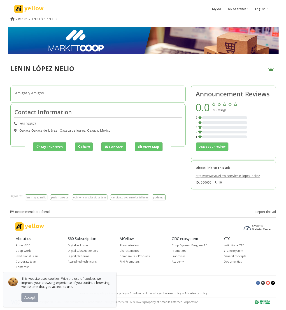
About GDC (23, 245)
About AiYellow (129, 245)
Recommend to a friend (30, 212)
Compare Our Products (135, 256)
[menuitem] (12, 19)
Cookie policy (118, 293)
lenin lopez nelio (36, 197)
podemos (159, 197)
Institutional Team (27, 256)
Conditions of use (141, 293)
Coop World (24, 251)
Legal (82, 293)
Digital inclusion (78, 245)
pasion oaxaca (59, 197)
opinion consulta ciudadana (89, 197)
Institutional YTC (234, 245)
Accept (31, 296)
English (260, 9)
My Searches (237, 9)
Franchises (178, 256)
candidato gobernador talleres (129, 197)
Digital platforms (78, 256)
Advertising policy (196, 293)
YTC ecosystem (233, 251)
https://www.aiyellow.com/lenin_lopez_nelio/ (228, 176)
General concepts (235, 256)
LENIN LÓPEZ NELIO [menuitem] (44, 19)
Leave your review (212, 147)
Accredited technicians (82, 261)
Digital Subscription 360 (83, 251)
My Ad (216, 9)
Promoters (179, 251)
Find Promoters (130, 261)
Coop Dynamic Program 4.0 (189, 245)
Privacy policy (97, 293)
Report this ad (265, 212)
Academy (178, 261)
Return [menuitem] (22, 19)
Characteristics (129, 251)
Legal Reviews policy (168, 293)
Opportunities (233, 261)
